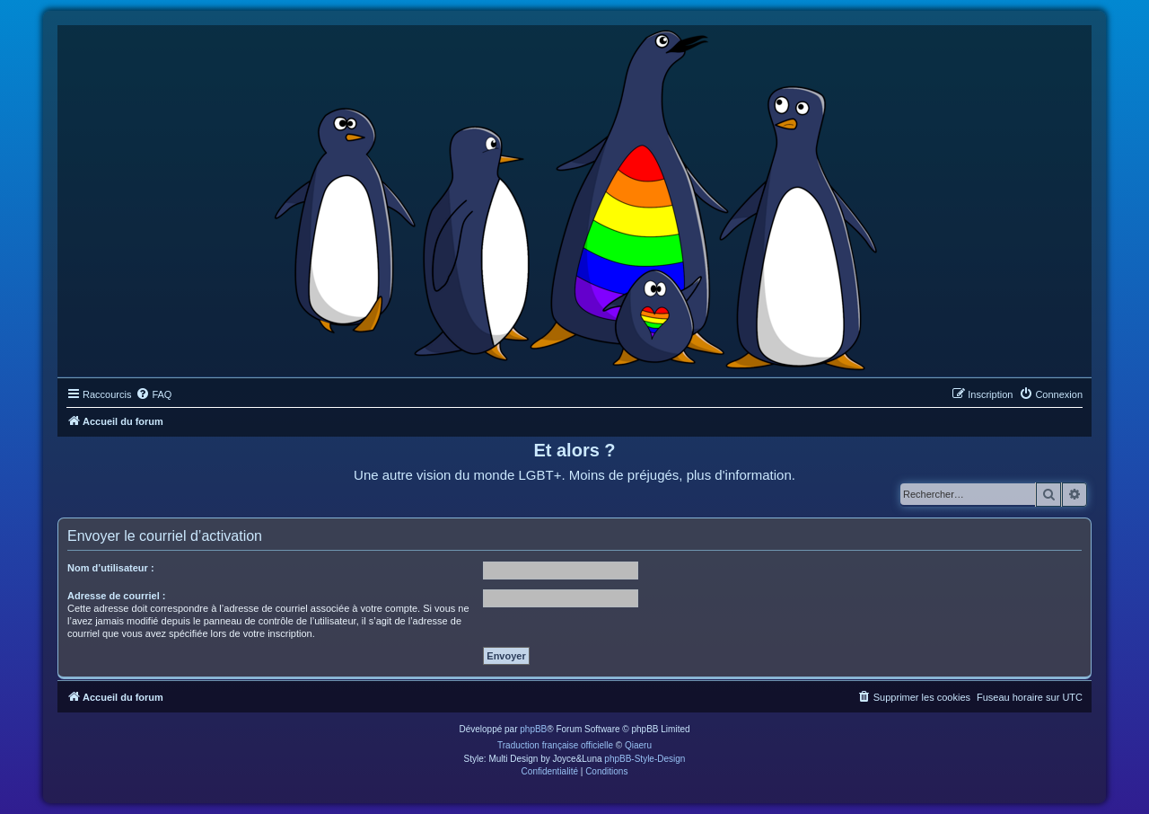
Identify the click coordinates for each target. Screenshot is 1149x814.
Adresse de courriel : (116, 595)
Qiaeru (638, 745)
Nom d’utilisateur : (110, 567)
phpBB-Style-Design (644, 759)
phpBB (533, 729)
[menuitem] (153, 394)
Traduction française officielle (555, 745)
